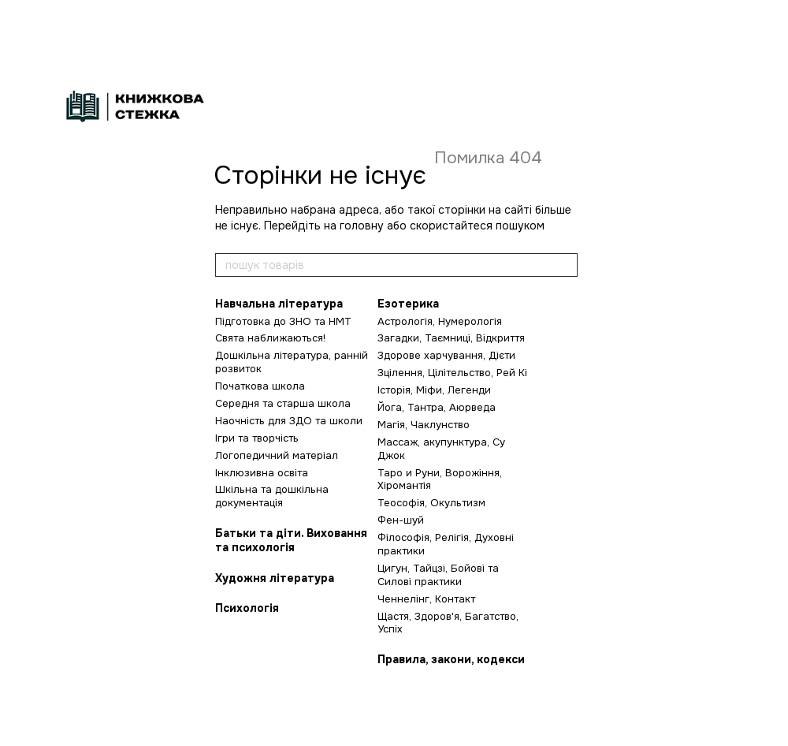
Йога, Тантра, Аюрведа (436, 407)
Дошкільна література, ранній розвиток (291, 362)
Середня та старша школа (283, 403)
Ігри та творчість (257, 438)
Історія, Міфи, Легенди (434, 390)
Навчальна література (279, 304)
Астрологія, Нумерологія (439, 321)
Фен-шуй (400, 520)
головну (362, 225)
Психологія (247, 608)
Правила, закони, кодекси (451, 659)
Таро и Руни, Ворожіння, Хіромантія (439, 479)
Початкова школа (260, 386)
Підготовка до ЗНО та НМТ (283, 321)
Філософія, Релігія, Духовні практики (445, 544)
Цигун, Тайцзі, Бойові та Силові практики (438, 574)
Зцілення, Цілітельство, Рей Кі (452, 372)
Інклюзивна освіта (261, 472)
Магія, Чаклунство (423, 424)
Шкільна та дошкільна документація (272, 496)
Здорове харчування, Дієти (446, 355)
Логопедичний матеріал (276, 455)
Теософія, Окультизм (431, 502)
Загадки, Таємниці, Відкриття (451, 338)
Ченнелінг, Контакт (426, 599)
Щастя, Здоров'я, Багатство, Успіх (448, 623)
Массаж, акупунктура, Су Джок (441, 448)
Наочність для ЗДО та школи (288, 420)
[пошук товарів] (565, 265)
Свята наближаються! (270, 338)
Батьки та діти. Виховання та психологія (291, 540)
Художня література (274, 578)
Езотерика (408, 304)
